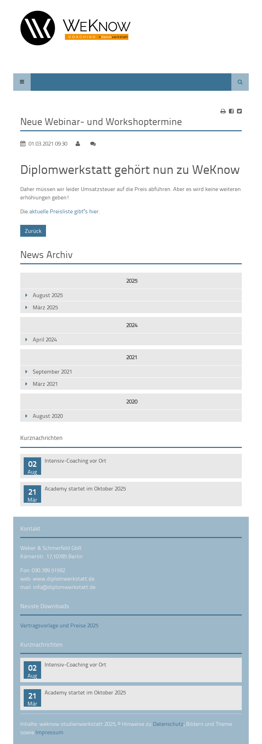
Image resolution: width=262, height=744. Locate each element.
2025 (131, 281)
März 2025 (45, 307)
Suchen (240, 82)
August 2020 (48, 416)
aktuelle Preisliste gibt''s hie (63, 211)
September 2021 (52, 371)
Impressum (49, 732)
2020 (131, 401)
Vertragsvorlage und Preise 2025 (59, 625)
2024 (131, 325)
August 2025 (48, 295)
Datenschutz (168, 724)
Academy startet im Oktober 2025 (85, 488)
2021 (131, 357)
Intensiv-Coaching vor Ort (75, 460)
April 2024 (45, 339)
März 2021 (45, 384)
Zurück (33, 231)
